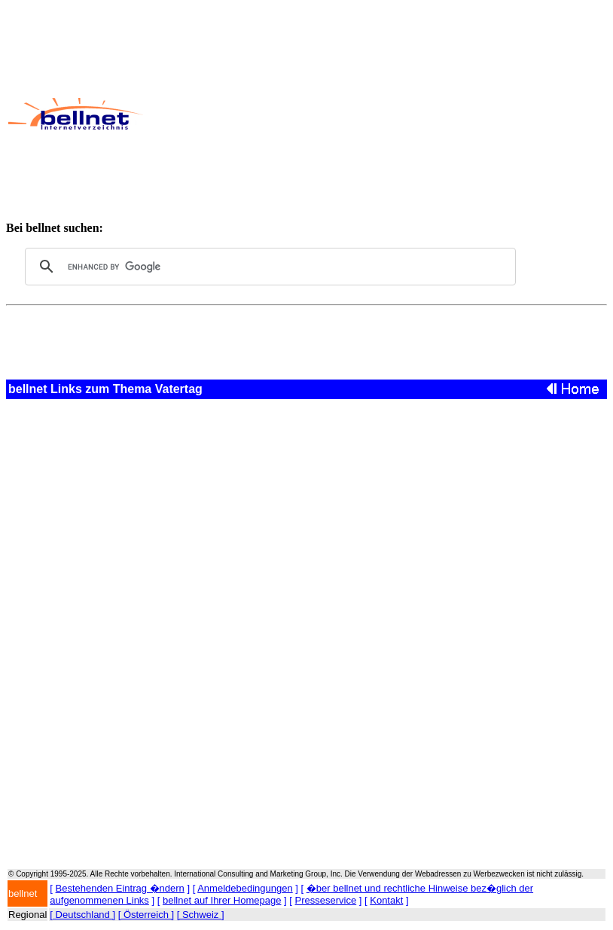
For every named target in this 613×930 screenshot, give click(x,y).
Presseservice (326, 900)
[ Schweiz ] (200, 914)
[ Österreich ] (146, 914)
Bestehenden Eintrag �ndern (120, 888)
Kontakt (386, 900)
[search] (268, 267)
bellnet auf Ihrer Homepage (222, 900)
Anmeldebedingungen (245, 888)
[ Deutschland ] (82, 914)
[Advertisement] (377, 113)
